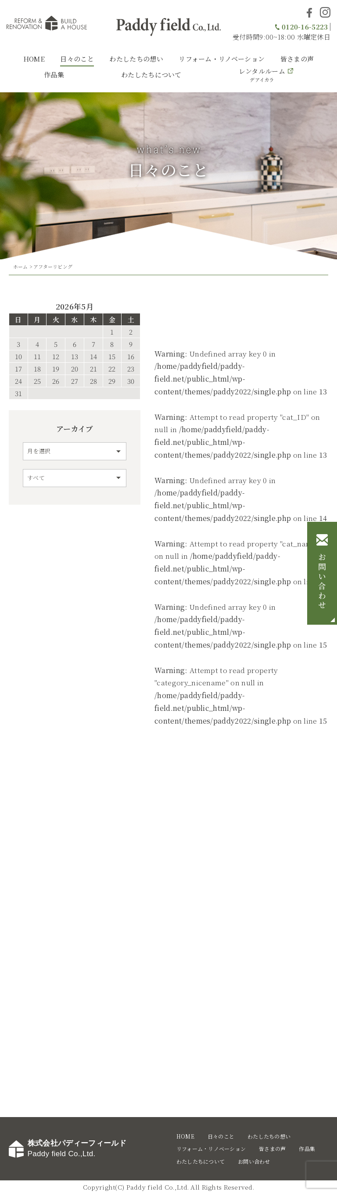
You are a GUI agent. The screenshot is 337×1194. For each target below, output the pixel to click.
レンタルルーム (262, 74)
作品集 (54, 74)
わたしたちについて (151, 74)
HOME (34, 58)
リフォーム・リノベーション (222, 58)
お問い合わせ (322, 582)
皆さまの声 (297, 58)
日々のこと (77, 58)
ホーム (20, 266)
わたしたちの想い (136, 58)
